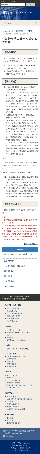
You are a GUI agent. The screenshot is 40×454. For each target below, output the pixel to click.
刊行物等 (8, 326)
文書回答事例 (9, 281)
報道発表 (10, 377)
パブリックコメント (13, 380)
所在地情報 (8, 436)
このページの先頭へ (31, 244)
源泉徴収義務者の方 (13, 423)
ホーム (4, 31)
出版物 (9, 335)
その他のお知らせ (13, 388)
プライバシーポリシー (20, 450)
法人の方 (10, 420)
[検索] (13, 4)
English (13, 1)
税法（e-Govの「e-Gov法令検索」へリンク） (19, 255)
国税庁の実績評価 (13, 404)
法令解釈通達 (9, 261)
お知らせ (8, 372)
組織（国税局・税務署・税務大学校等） (20, 399)
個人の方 (10, 418)
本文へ (5, 1)
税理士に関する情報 (13, 316)
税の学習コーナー (13, 321)
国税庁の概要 (11, 396)
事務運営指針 (9, 271)
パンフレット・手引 (13, 330)
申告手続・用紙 (12, 311)
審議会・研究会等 (13, 406)
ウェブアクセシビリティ (20, 445)
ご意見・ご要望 (16, 443)
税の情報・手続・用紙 (13, 305)
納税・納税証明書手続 (14, 313)
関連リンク (26, 443)
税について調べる (13, 308)
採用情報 (10, 401)
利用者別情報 (9, 414)
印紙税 (29, 31)
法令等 (11, 31)
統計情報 (10, 337)
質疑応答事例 (20, 31)
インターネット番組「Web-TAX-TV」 (19, 332)
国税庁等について (11, 393)
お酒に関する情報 (13, 318)
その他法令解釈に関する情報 (14, 266)
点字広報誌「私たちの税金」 (16, 340)
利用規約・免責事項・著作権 (20, 448)
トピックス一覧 (12, 375)
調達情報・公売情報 (13, 383)
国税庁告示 (8, 276)
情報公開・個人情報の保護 (16, 409)
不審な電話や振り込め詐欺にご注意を (19, 385)
